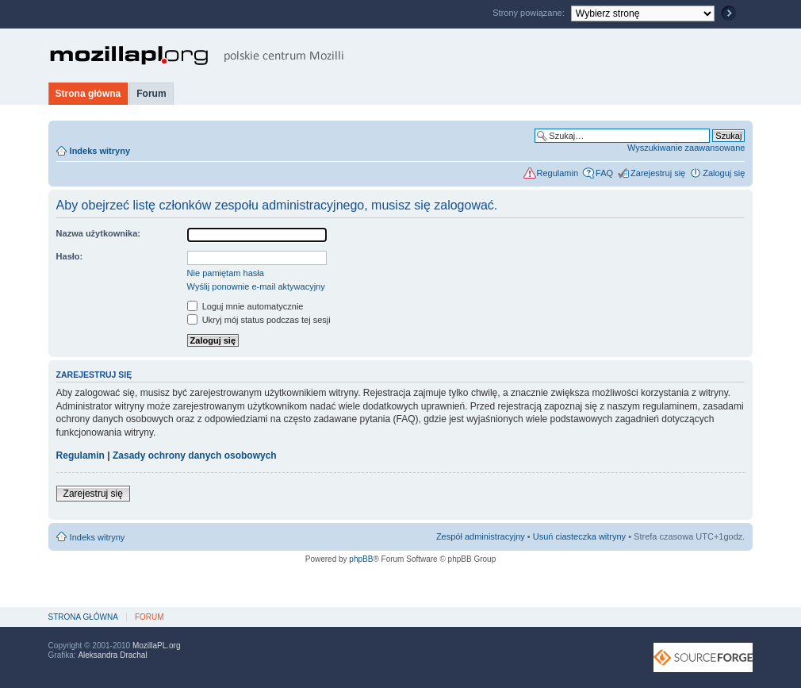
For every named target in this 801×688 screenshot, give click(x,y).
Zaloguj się (724, 173)
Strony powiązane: (529, 12)
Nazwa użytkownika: (98, 233)
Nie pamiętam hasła (225, 273)
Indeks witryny (100, 151)
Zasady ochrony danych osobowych (195, 455)
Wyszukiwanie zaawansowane (686, 147)
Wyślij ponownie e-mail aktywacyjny (256, 286)
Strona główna (88, 93)
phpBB (361, 559)
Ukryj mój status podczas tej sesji (259, 320)
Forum (151, 93)
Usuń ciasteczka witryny (579, 536)
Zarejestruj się (657, 173)
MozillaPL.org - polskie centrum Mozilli (197, 56)
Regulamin (558, 173)
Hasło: (69, 256)
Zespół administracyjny (480, 536)
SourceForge (703, 657)
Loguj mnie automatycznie (245, 306)
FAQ (604, 173)
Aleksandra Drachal (112, 655)
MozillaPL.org (156, 645)
